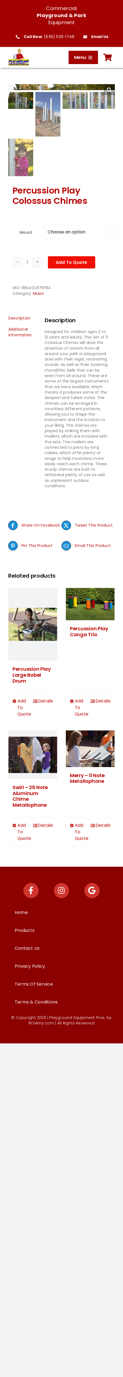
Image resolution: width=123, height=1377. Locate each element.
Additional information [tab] (20, 331)
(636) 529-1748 (59, 36)
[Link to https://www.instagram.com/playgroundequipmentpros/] (61, 890)
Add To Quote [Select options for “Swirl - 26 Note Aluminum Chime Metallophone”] (24, 831)
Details (45, 700)
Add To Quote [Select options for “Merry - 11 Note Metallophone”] (81, 831)
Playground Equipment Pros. (77, 1017)
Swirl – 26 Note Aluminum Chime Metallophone (30, 795)
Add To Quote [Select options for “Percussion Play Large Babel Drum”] (24, 707)
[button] (109, 89)
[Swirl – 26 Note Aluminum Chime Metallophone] (32, 754)
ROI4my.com (41, 1022)
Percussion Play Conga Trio (89, 631)
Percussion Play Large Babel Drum (32, 674)
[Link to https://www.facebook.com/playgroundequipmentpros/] (31, 890)
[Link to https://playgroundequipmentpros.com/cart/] (107, 57)
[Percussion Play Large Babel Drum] (32, 623)
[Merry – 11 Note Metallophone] (90, 748)
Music (38, 293)
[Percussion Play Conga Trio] (90, 603)
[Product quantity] (27, 262)
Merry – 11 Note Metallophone (87, 777)
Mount (26, 232)
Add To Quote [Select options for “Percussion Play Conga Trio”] (81, 707)
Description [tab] (19, 317)
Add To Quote (71, 262)
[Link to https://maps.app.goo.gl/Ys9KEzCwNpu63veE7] (92, 890)
